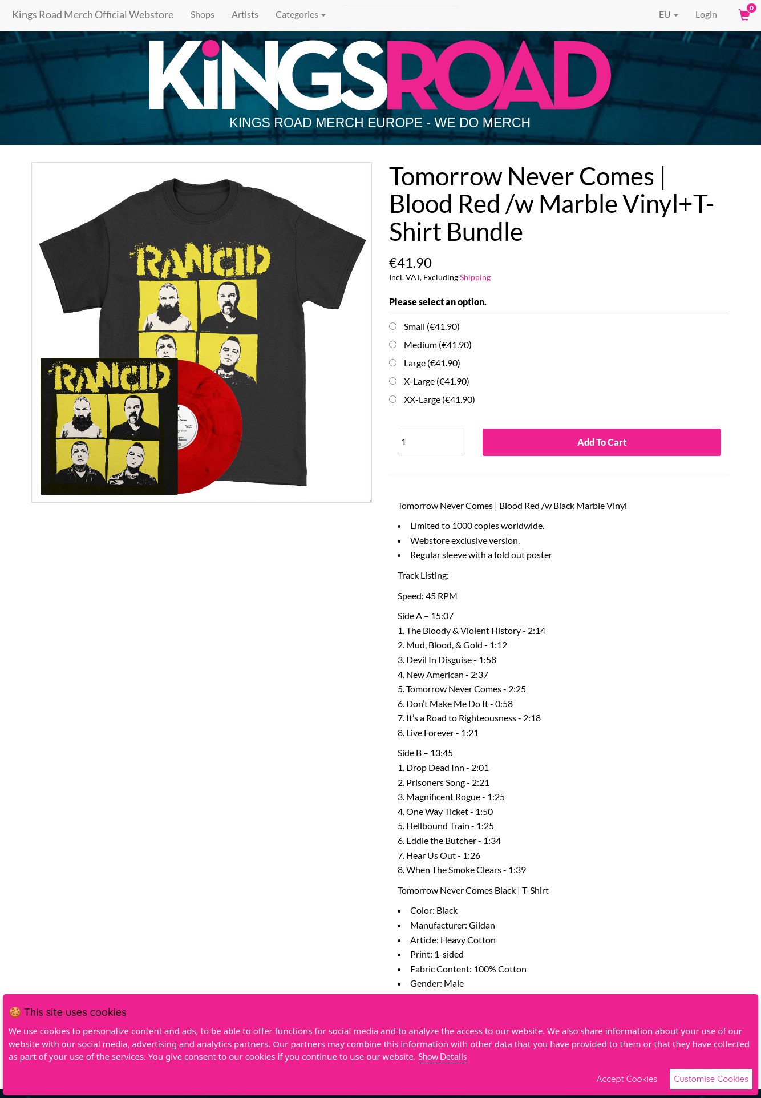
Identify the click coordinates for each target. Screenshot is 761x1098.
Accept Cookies (627, 1078)
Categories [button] (297, 14)
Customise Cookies (711, 1078)
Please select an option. (438, 301)
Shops (199, 14)
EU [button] (660, 14)
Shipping (475, 277)
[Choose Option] (392, 326)
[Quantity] (431, 442)
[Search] (396, 14)
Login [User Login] (706, 14)
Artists (241, 14)
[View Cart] (743, 14)
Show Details (442, 1056)
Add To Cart (602, 442)
